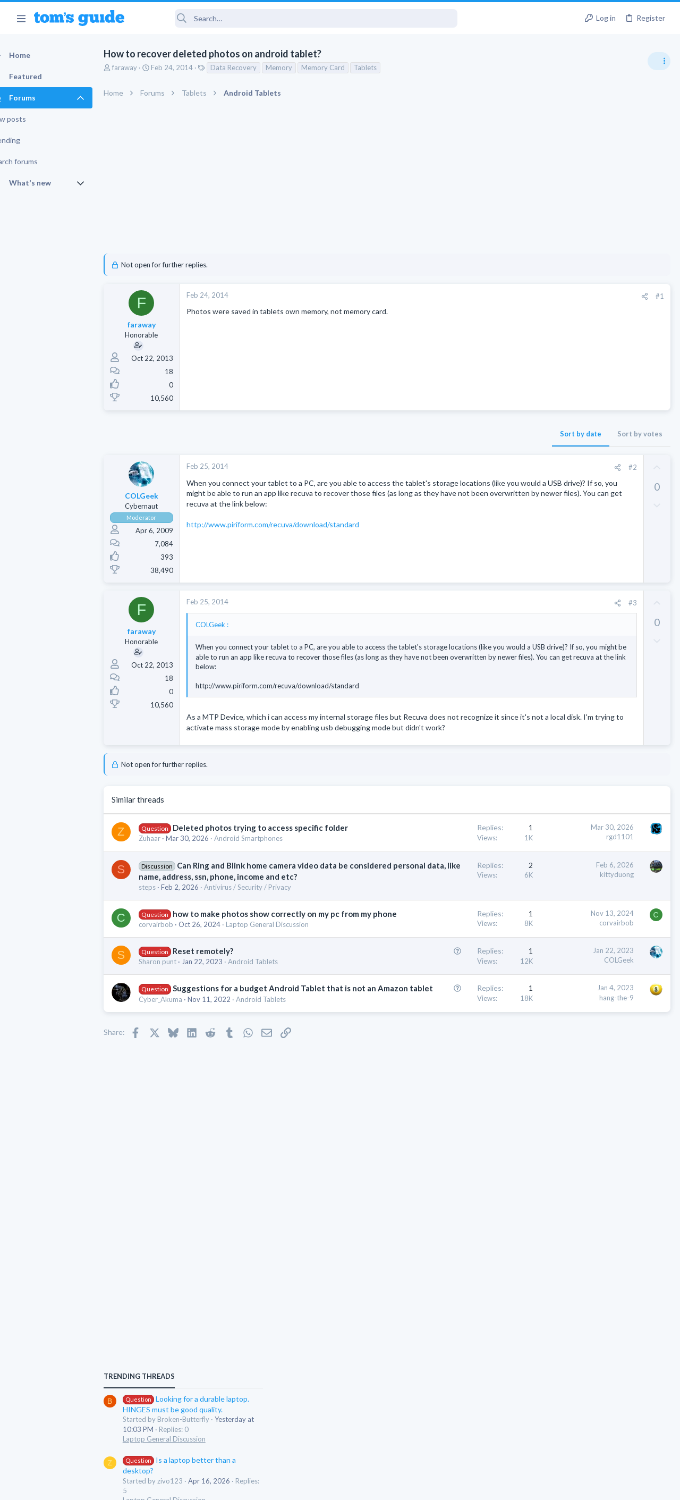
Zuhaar (168, 869)
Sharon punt (176, 1055)
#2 (461, 467)
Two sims (544, 774)
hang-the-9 (445, 1101)
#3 (461, 603)
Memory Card (341, 67)
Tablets (383, 67)
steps (165, 950)
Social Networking (557, 876)
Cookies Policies (300, 1484)
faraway (143, 67)
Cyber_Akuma (179, 1124)
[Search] (298, 18)
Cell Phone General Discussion (576, 803)
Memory (297, 67)
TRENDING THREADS (545, 578)
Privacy (367, 1484)
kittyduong (446, 915)
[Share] (473, 296)
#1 (488, 296)
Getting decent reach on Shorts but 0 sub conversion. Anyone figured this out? (598, 836)
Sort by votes (468, 433)
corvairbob (174, 1008)
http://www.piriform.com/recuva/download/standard (291, 535)
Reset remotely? (221, 1045)
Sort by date (409, 433)
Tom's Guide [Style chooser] (593, 1440)
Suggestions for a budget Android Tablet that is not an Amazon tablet (220, 1103)
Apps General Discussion (567, 927)
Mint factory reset (576, 723)
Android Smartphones (563, 753)
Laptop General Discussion (570, 640)
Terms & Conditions (440, 1484)
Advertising (225, 1484)
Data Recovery (252, 67)
